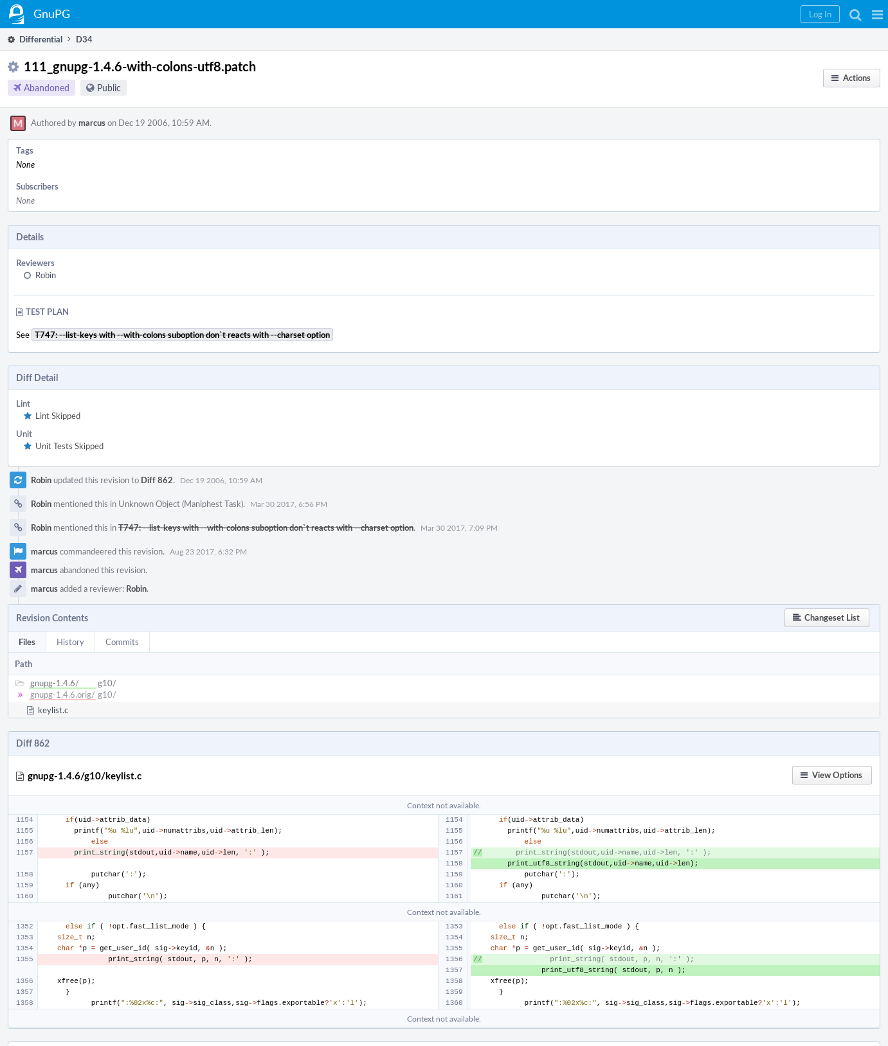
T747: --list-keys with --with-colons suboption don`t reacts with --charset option (265, 527)
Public (109, 88)
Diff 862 (157, 480)
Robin (45, 275)
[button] (877, 14)
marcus (91, 123)
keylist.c (53, 710)
